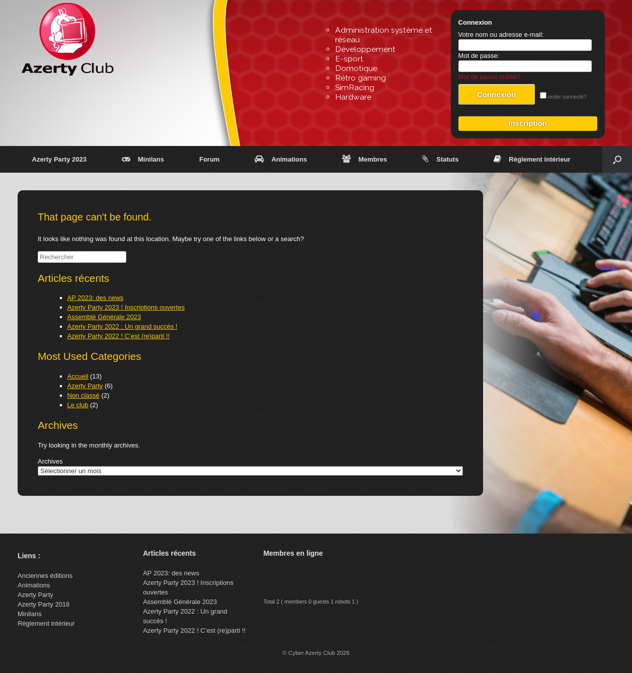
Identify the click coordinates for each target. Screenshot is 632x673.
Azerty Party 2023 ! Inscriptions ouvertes (126, 307)
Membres (364, 159)
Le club (78, 405)
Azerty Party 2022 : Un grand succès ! (122, 326)
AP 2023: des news (95, 298)
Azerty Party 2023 (59, 159)
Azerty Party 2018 (43, 604)
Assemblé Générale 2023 (104, 317)
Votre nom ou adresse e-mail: (501, 34)
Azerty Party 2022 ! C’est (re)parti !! (118, 336)
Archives (50, 461)
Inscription (527, 123)
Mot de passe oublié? (489, 77)
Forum (209, 159)
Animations (281, 159)
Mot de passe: (479, 55)
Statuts (440, 159)
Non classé (83, 395)
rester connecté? (563, 97)
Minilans (143, 159)
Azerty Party (85, 386)
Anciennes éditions (45, 575)
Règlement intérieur (532, 159)
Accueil (78, 376)
